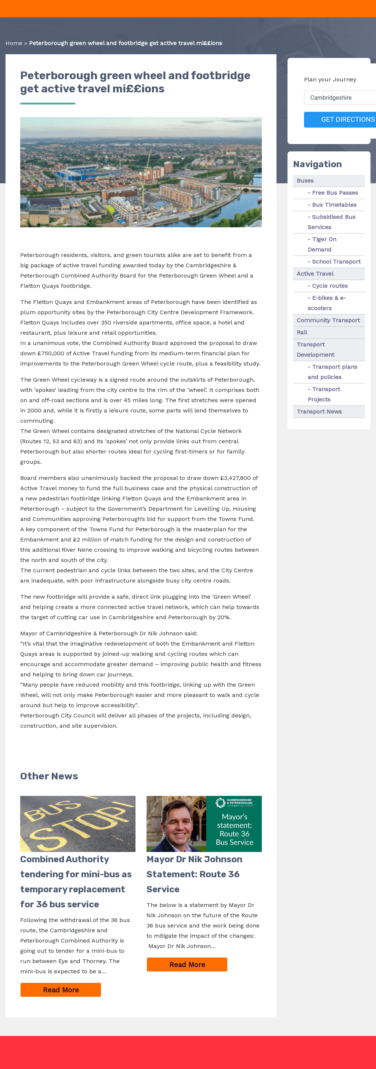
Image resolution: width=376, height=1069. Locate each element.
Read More (72, 990)
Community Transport (328, 320)
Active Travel (315, 273)
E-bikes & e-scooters (327, 303)
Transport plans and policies (332, 372)
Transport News (319, 411)
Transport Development (315, 349)
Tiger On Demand (322, 244)
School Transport (336, 261)
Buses (305, 180)
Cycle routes (330, 285)
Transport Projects (324, 394)
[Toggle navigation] (4, 8)
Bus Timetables (334, 204)
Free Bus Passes (335, 192)
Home (14, 43)
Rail (302, 332)
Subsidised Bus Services (331, 222)
